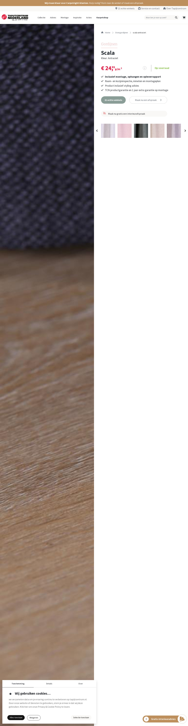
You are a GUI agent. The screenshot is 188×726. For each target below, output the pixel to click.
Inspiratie (77, 17)
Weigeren (34, 717)
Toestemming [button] (18, 683)
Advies (53, 17)
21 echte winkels (126, 8)
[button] (94, 3)
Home (105, 32)
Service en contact (150, 8)
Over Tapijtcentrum (176, 8)
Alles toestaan (16, 717)
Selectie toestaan (81, 717)
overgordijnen (121, 32)
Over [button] (80, 683)
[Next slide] (185, 131)
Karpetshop (102, 17)
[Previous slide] (97, 131)
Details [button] (49, 683)
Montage (65, 17)
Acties (89, 17)
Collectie (41, 17)
